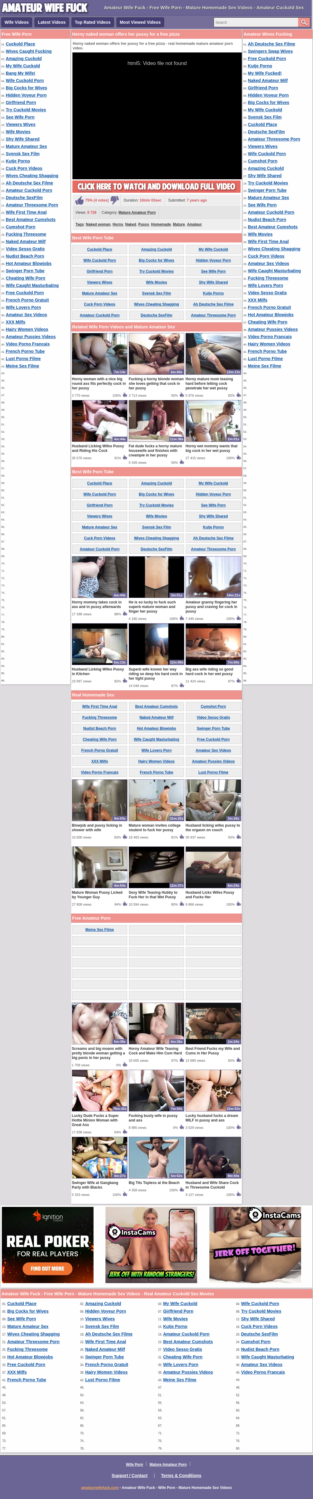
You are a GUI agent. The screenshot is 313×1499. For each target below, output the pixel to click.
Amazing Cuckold (24, 58)
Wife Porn (134, 1464)
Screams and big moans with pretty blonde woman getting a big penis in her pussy (98, 1053)
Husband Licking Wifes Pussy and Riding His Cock (98, 448)
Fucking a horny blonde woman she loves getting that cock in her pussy (156, 383)
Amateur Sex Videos (26, 314)
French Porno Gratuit (27, 300)
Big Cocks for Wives (26, 87)
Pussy (143, 224)
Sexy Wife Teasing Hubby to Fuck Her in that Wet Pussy (153, 894)
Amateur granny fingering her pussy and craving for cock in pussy (211, 607)
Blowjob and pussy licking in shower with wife (97, 827)
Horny (117, 224)
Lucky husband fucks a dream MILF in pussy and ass (212, 1118)
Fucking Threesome (26, 234)
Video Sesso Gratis (25, 248)
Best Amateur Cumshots (31, 219)
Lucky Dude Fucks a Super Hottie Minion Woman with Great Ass (95, 1120)
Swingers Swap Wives (270, 51)
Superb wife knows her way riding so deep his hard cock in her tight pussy (156, 674)
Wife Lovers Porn (23, 307)
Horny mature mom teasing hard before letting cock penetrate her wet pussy (209, 383)
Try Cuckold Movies (26, 109)
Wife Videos (17, 22)
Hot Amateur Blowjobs (29, 263)
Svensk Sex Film (23, 153)
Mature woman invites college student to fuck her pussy (155, 827)
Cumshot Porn (20, 226)
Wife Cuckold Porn (25, 80)
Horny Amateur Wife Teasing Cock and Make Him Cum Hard (155, 1050)
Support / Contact (129, 1475)
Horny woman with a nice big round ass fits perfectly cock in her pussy (99, 383)
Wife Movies (18, 131)
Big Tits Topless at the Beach (154, 1183)
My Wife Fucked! (265, 73)
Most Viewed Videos (140, 22)
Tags (79, 224)
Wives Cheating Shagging (32, 175)
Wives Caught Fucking (29, 51)
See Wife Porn (20, 117)
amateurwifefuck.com (100, 1488)
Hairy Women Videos (27, 329)
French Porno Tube (25, 351)
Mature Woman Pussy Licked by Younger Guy (97, 894)
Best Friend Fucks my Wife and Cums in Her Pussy (213, 1050)
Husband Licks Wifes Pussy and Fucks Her (210, 894)
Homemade (161, 224)
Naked (130, 224)
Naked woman (98, 224)
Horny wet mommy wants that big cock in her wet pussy (212, 448)
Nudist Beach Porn (25, 256)
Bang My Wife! (20, 73)
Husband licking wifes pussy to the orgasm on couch (213, 827)
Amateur (194, 224)
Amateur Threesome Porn (32, 204)
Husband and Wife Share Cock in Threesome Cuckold (212, 1185)
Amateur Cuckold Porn (29, 190)
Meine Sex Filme (22, 365)
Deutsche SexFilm (24, 197)
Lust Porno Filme (23, 358)
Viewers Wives (20, 124)
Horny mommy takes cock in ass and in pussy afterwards (97, 604)
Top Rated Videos (93, 22)
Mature (179, 224)
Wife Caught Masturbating (32, 285)
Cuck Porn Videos (24, 168)
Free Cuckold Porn (25, 292)
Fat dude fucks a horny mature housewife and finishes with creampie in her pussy (155, 450)
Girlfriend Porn (21, 102)
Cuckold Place (20, 43)
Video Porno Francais (28, 344)
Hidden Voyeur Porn (26, 95)
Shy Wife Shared (22, 139)
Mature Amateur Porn (137, 212)
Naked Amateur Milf (26, 241)
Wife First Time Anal (26, 212)
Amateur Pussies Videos (31, 336)
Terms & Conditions (181, 1475)
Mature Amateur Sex (26, 146)
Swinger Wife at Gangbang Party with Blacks (95, 1185)
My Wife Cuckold (23, 65)
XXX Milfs (15, 322)
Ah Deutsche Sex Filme (29, 183)
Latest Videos (52, 22)
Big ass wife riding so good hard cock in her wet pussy (209, 671)
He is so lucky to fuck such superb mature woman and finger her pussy (152, 607)
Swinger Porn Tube (25, 270)
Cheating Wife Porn (25, 278)
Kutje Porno (18, 161)
